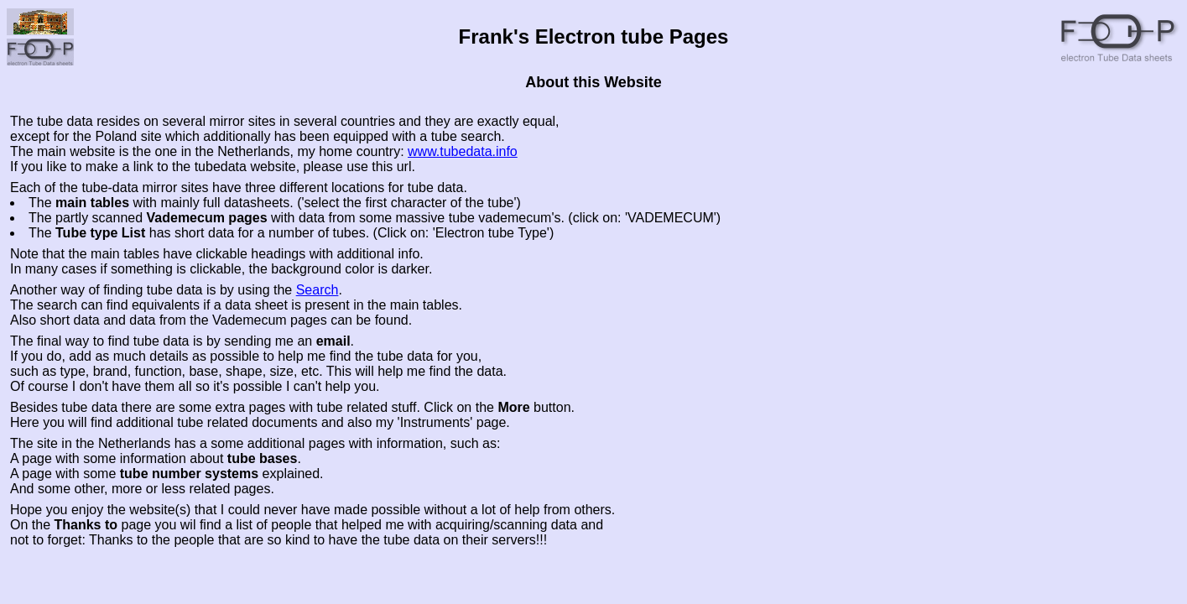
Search (317, 290)
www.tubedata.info (463, 151)
